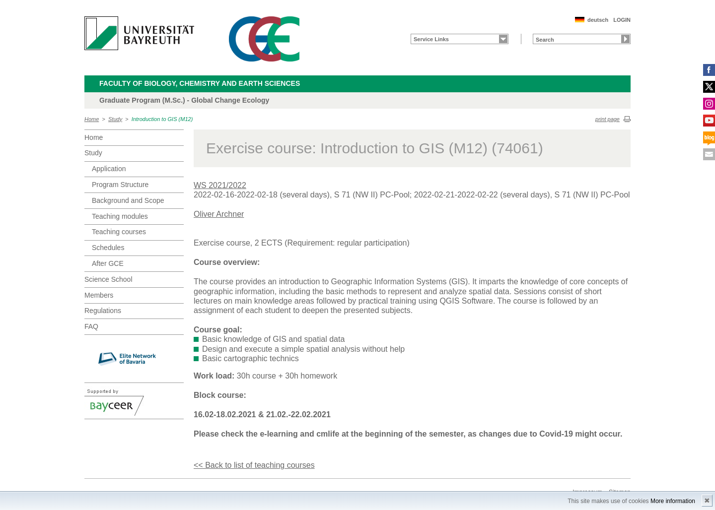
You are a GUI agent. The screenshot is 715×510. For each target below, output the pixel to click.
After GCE (108, 263)
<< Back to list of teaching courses (254, 465)
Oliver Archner (219, 214)
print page (607, 119)
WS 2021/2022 (220, 185)
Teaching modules (120, 216)
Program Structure (120, 185)
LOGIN (622, 20)
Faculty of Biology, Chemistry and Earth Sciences (199, 83)
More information (672, 501)
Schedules (108, 248)
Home (91, 119)
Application (109, 169)
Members (98, 295)
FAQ (91, 326)
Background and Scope (128, 200)
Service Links (431, 39)
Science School (108, 279)
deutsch (597, 20)
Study (115, 119)
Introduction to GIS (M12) (162, 119)
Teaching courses (119, 232)
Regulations (102, 311)
